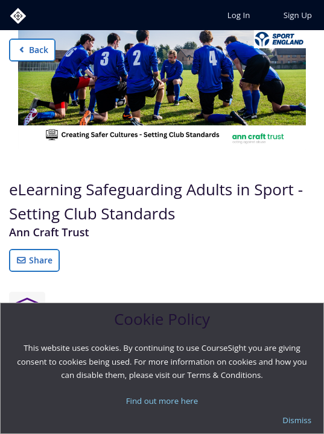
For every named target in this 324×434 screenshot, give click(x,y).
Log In (238, 15)
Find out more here (162, 400)
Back (32, 49)
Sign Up (298, 15)
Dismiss (296, 420)
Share (34, 260)
